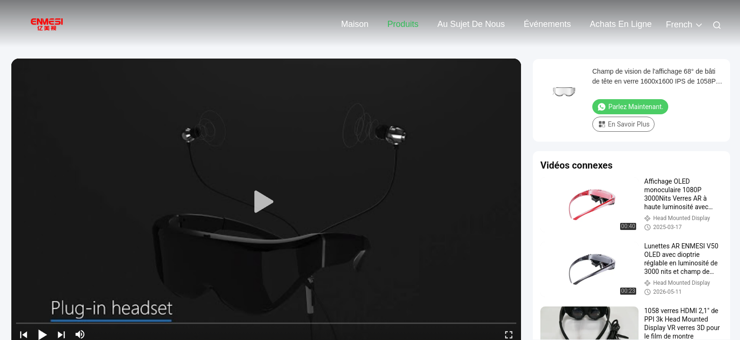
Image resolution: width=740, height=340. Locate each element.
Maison (355, 24)
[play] (266, 202)
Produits (403, 24)
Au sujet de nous (471, 24)
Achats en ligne (621, 24)
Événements (547, 24)
